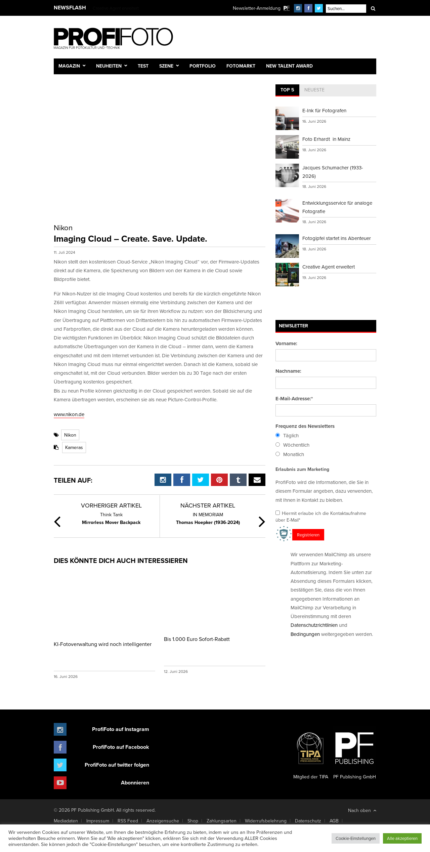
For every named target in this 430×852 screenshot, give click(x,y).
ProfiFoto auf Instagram (120, 729)
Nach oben (362, 810)
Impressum (97, 820)
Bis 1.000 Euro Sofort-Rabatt (197, 639)
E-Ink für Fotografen (324, 110)
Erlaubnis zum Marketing (302, 469)
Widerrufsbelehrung (266, 820)
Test (143, 66)
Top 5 (287, 89)
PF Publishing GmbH (354, 753)
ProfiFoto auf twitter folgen (117, 765)
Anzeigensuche (162, 820)
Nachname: (288, 371)
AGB (334, 820)
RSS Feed (128, 820)
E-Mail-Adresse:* (294, 398)
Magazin (69, 66)
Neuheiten (109, 66)
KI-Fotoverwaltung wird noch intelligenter (103, 644)
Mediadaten (66, 820)
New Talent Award (289, 66)
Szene (166, 66)
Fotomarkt (240, 66)
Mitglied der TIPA (311, 753)
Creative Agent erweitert (116, 8)
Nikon (70, 435)
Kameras (74, 447)
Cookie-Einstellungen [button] (356, 838)
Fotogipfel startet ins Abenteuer (336, 238)
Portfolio (202, 66)
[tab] (287, 90)
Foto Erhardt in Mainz (326, 139)
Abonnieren (135, 782)
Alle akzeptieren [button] (402, 838)
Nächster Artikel (207, 505)
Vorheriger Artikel (111, 505)
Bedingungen (305, 634)
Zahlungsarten (221, 820)
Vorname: (286, 343)
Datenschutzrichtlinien (314, 624)
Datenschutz (308, 820)
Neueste (314, 89)
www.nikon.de (69, 414)
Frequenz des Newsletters (305, 426)
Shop (192, 820)
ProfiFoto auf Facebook (121, 747)
